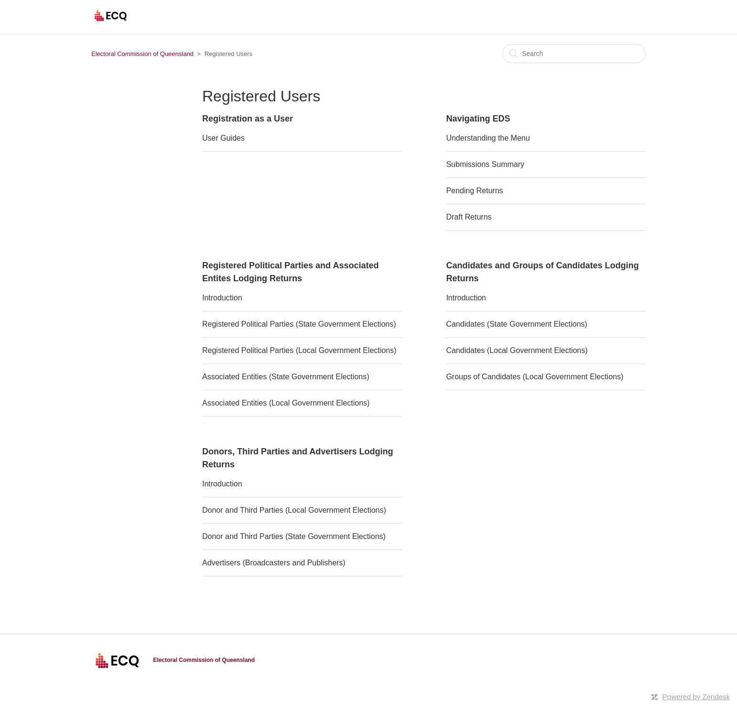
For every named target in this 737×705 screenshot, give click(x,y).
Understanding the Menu (488, 138)
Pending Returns (474, 191)
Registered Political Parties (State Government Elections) (299, 324)
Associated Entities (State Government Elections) (285, 377)
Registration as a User (247, 118)
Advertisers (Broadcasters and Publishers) (274, 563)
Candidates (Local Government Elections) (516, 350)
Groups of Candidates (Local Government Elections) (534, 377)
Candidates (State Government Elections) (516, 324)
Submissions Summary (485, 164)
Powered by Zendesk (696, 697)
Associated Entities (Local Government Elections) (285, 403)
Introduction (222, 298)
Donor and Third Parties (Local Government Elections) (294, 510)
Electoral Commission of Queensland (142, 53)
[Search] (574, 53)
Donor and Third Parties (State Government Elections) (294, 536)
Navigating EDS (478, 118)
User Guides (223, 138)
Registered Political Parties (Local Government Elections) (299, 350)
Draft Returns (468, 217)
